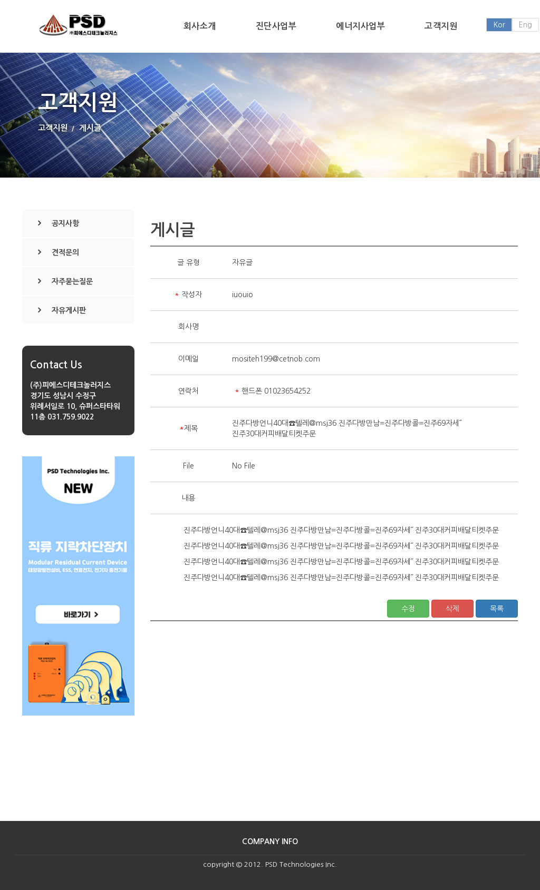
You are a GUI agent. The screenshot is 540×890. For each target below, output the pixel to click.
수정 (408, 608)
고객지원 (441, 26)
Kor (499, 24)
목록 (497, 608)
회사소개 (200, 26)
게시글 (90, 128)
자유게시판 (69, 310)
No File (243, 466)
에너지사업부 (360, 26)
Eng (525, 24)
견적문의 (65, 252)
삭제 (452, 608)
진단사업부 (276, 26)
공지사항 (65, 223)
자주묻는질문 (72, 281)
